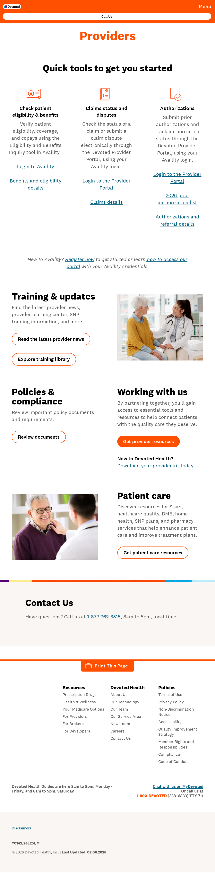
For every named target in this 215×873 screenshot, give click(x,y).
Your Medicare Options (83, 709)
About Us (118, 695)
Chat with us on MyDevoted (178, 787)
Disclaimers (21, 828)
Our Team (119, 709)
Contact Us (120, 739)
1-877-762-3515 (104, 617)
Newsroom (120, 724)
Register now (79, 259)
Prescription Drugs (80, 695)
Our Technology (124, 702)
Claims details (106, 202)
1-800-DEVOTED (170, 796)
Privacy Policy (171, 702)
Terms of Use (170, 695)
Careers (117, 731)
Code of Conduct (173, 762)
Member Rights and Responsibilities (176, 745)
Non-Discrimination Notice (176, 712)
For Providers (75, 717)
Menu (205, 7)
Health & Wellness (79, 702)
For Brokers (73, 724)
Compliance (169, 755)
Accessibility (170, 722)
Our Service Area (125, 717)
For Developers (76, 731)
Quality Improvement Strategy (177, 732)
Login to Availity (35, 166)
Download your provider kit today (155, 466)
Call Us (106, 16)
